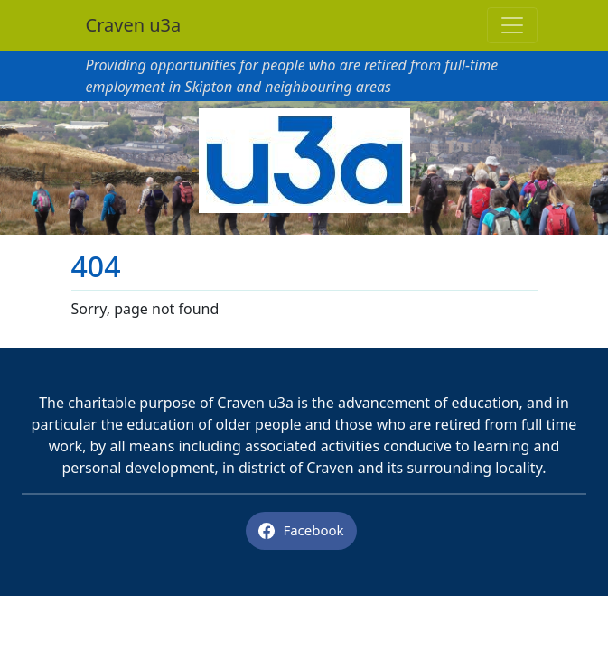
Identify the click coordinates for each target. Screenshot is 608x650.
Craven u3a (134, 25)
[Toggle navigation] (512, 25)
